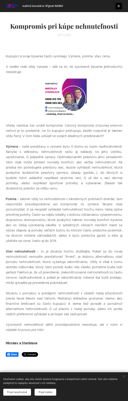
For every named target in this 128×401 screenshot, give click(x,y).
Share (12, 354)
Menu (118, 6)
